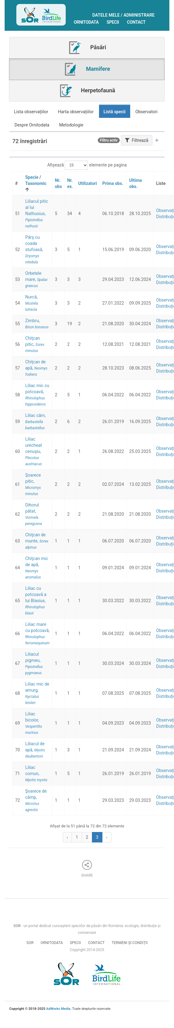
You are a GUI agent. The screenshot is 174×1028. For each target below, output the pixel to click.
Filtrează (136, 140)
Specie (32, 177)
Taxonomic (36, 183)
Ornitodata (86, 22)
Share (87, 869)
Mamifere (87, 69)
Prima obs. (112, 183)
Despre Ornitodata (31, 124)
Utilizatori (87, 183)
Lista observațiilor (31, 111)
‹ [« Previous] (67, 837)
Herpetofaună (87, 90)
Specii (113, 22)
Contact (136, 22)
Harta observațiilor (76, 111)
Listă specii (115, 111)
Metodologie (71, 124)
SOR (30, 943)
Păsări (87, 47)
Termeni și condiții (129, 943)
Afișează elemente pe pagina (87, 165)
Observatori (146, 111)
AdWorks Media (58, 1009)
